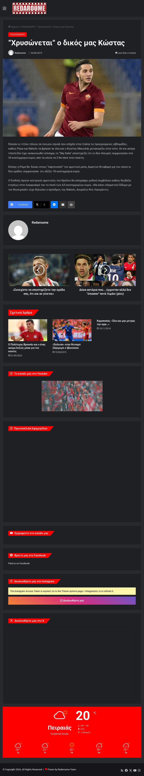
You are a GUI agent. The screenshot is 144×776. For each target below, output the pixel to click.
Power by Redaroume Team (62, 769)
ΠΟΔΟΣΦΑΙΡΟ (27, 26)
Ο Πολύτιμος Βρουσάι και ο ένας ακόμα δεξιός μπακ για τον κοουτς (26, 348)
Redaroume (20, 53)
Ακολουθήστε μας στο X (29, 620)
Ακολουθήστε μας (72, 600)
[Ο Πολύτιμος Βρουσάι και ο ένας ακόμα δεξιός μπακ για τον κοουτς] (27, 330)
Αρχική (13, 26)
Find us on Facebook (19, 563)
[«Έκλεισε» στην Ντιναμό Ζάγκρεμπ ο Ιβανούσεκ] (72, 330)
